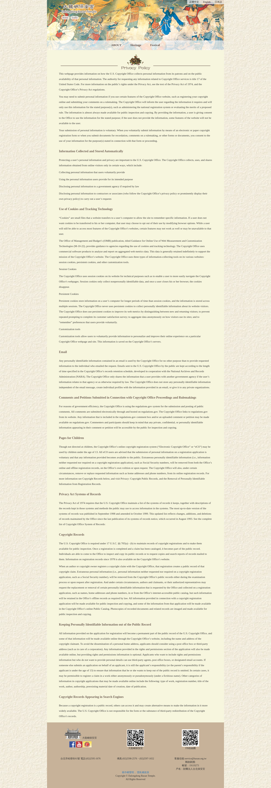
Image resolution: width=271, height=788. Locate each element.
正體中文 (194, 2)
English (207, 2)
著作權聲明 (128, 772)
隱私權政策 (143, 772)
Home (65, 17)
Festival (155, 45)
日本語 (218, 2)
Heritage (135, 45)
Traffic (74, 17)
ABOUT (116, 45)
